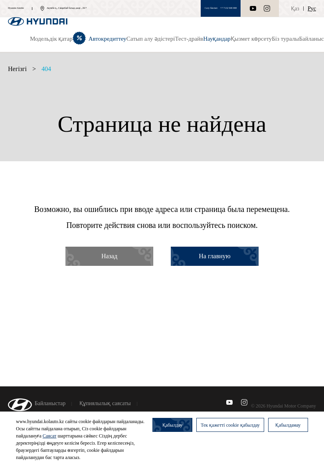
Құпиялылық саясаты (105, 403)
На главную (215, 256)
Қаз (295, 9)
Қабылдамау (287, 425)
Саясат (50, 436)
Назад (109, 256)
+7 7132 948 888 (228, 8)
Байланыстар (50, 403)
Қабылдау (172, 425)
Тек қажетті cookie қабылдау (230, 425)
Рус (312, 9)
